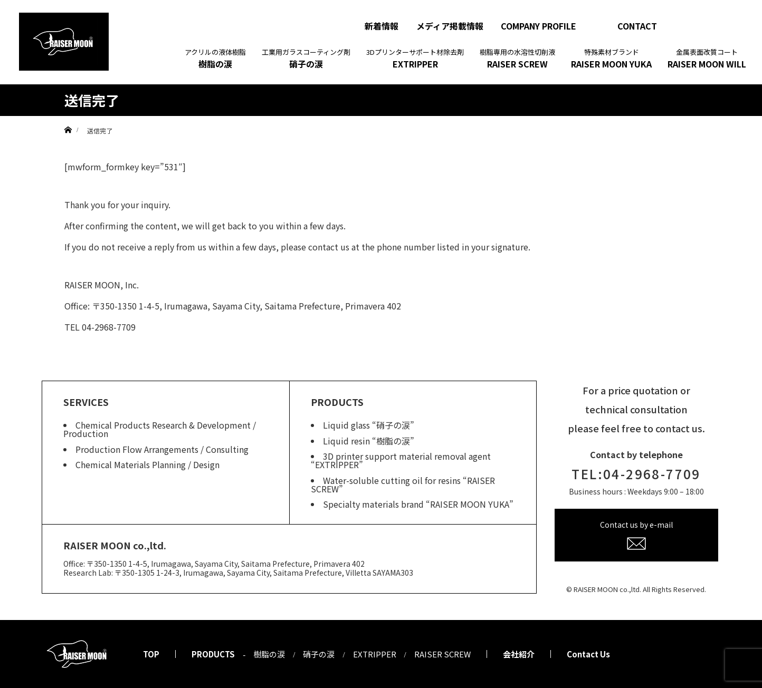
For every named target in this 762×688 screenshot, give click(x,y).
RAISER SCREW (517, 58)
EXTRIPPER (415, 58)
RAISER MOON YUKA (611, 58)
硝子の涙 (306, 58)
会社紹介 (519, 654)
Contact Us (588, 654)
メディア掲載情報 (449, 26)
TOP (151, 654)
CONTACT (637, 26)
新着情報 (381, 26)
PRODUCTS (213, 654)
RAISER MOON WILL (707, 58)
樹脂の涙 (215, 58)
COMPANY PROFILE (538, 26)
